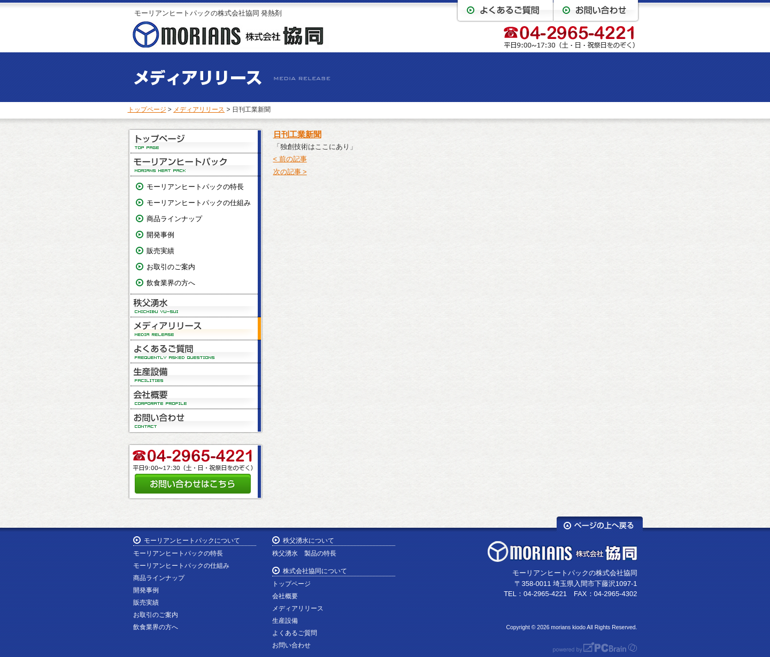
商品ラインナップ (174, 219)
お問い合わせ (195, 420)
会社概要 (195, 397)
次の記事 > (290, 172)
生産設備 (195, 374)
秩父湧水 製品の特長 (304, 553)
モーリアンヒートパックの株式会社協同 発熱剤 (208, 13)
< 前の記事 (290, 159)
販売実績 (160, 251)
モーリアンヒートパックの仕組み (199, 203)
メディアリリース (199, 109)
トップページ (147, 109)
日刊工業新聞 (297, 134)
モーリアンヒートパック (195, 164)
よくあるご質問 (195, 351)
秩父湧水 (195, 305)
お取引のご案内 (171, 267)
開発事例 (160, 235)
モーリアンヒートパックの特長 (195, 187)
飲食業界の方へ (171, 283)
